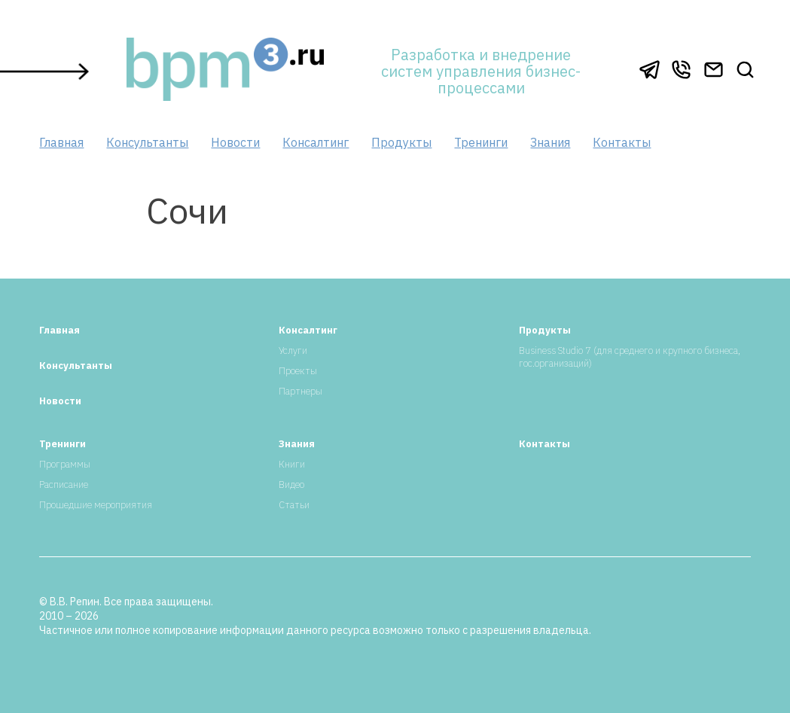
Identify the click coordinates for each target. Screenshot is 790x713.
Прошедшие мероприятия (95, 504)
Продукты (401, 142)
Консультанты (147, 142)
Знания (550, 142)
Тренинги (481, 142)
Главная (61, 142)
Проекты (298, 370)
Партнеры (300, 391)
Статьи (294, 504)
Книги (292, 464)
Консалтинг (315, 142)
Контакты (622, 142)
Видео (291, 484)
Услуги (293, 350)
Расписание (63, 484)
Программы (64, 464)
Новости (235, 142)
